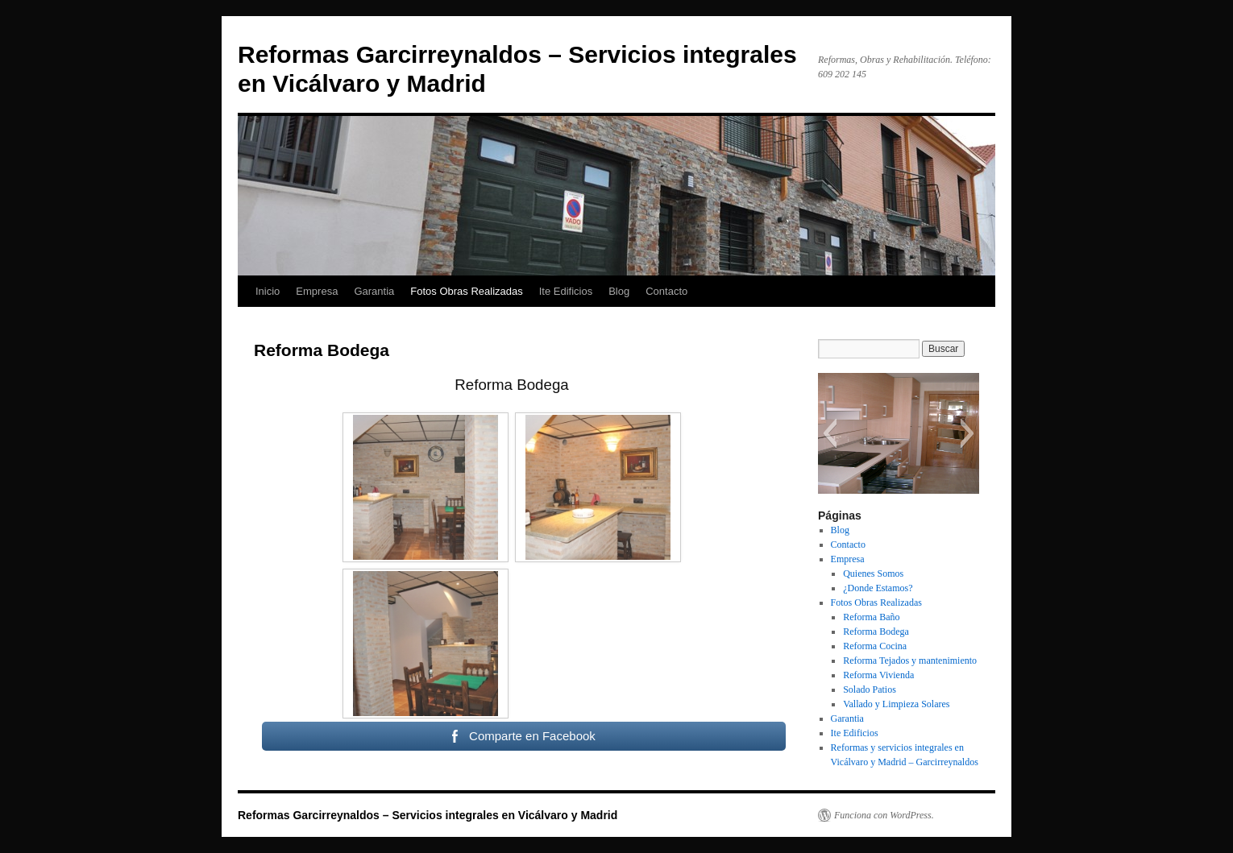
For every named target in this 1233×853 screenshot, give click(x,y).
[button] (829, 433)
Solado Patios (869, 689)
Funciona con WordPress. (884, 815)
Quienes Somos (873, 573)
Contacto (666, 291)
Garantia (374, 291)
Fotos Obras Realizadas (466, 291)
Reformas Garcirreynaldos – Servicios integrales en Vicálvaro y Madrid (427, 815)
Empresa (317, 291)
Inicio (267, 291)
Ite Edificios (565, 291)
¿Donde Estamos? (877, 588)
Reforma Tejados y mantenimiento (910, 660)
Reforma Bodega (876, 631)
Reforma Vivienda (878, 675)
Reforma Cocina (875, 646)
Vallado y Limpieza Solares (896, 704)
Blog (618, 291)
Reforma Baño (871, 617)
